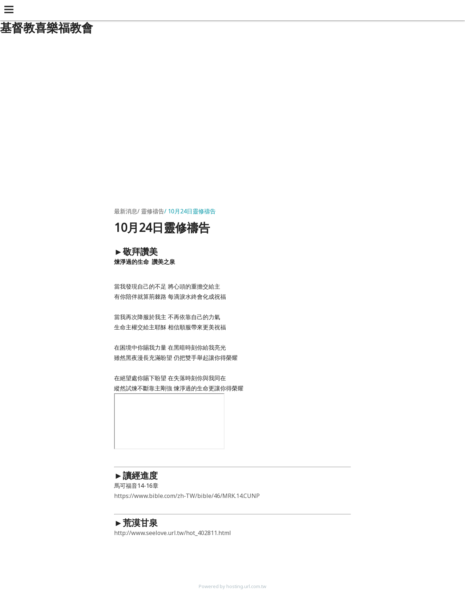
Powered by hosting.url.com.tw (232, 586)
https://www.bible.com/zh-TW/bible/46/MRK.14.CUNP (187, 496)
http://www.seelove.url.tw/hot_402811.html (172, 533)
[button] (10, 10)
